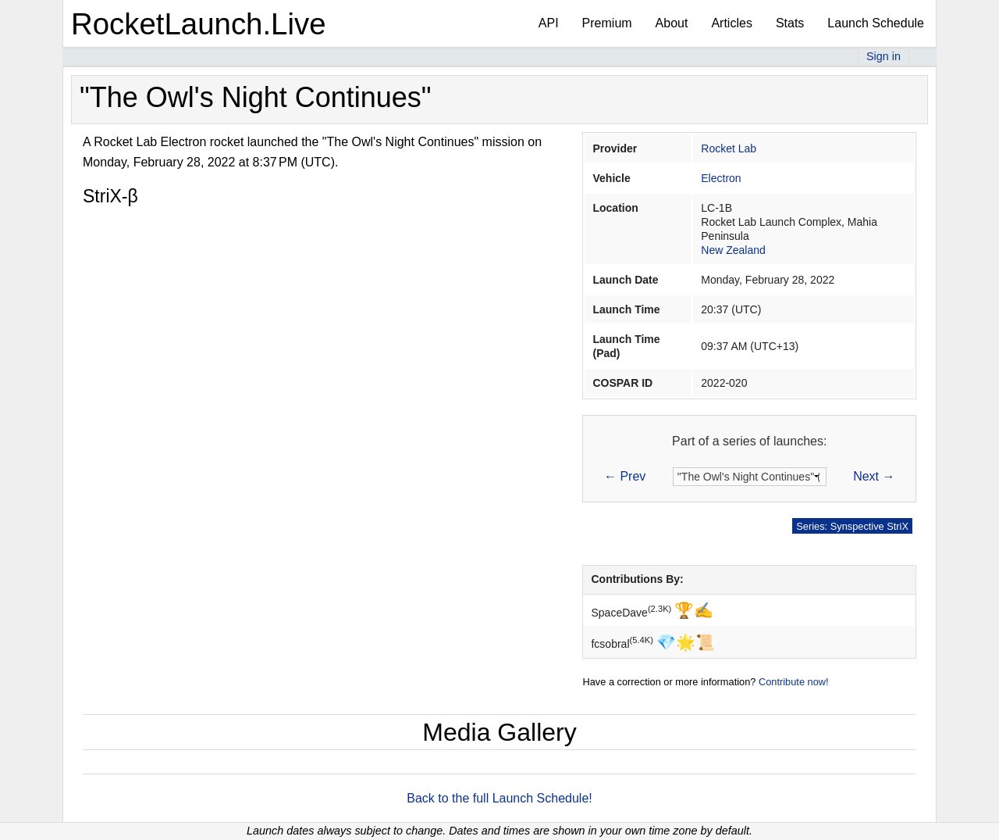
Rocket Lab (728, 148)
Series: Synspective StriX (852, 526)
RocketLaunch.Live (198, 24)
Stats (790, 23)
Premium (607, 23)
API (549, 23)
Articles (731, 23)
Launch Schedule (875, 23)
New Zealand (733, 250)
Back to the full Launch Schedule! (499, 798)
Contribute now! (794, 682)
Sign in (883, 56)
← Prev (624, 476)
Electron (721, 178)
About (672, 23)
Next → (873, 476)
